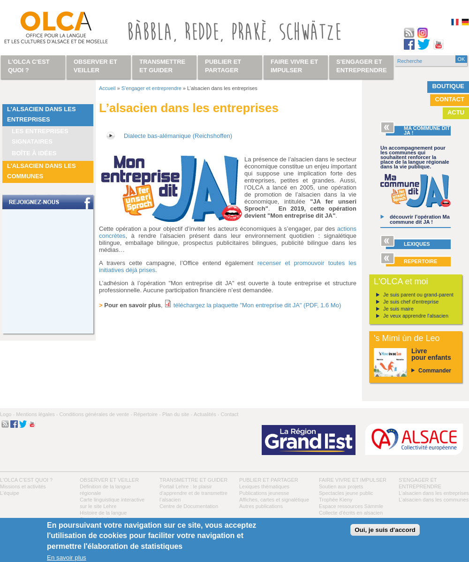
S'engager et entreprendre (151, 88)
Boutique (448, 86)
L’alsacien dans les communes (41, 171)
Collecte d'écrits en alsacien (351, 513)
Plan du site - (177, 414)
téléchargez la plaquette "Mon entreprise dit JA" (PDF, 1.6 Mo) (257, 305)
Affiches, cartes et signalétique (274, 499)
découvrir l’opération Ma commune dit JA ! (420, 219)
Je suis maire (398, 308)
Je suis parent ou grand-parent (418, 294)
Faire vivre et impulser (352, 480)
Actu (455, 112)
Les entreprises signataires (40, 136)
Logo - (7, 414)
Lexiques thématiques (264, 486)
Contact (449, 99)
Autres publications (261, 506)
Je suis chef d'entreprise (411, 301)
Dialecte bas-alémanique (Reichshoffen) (178, 135)
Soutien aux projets (341, 486)
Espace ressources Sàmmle (351, 506)
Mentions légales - (37, 414)
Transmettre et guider (193, 480)
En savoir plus (66, 557)
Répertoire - (147, 414)
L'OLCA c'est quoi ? (26, 480)
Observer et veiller (109, 480)
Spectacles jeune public (346, 493)
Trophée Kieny (335, 499)
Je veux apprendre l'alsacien (415, 316)
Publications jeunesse (264, 493)
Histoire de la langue (103, 513)
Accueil (107, 88)
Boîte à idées (34, 153)
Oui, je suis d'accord (385, 529)
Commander (434, 370)
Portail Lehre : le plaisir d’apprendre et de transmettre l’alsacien (193, 493)
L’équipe (9, 493)
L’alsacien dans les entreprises (41, 114)
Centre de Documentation (188, 506)
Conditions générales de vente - (95, 414)
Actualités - (206, 414)
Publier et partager (268, 480)
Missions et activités (23, 486)
